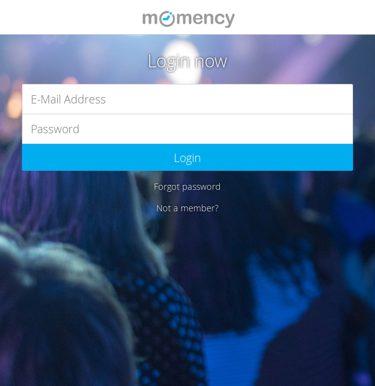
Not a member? (187, 208)
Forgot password (187, 186)
